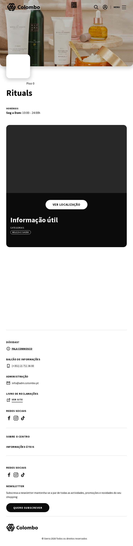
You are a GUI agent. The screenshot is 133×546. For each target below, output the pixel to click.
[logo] (36, 7)
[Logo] (64, 528)
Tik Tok (23, 418)
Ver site (17, 399)
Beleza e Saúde (20, 232)
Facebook (9, 418)
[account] (105, 7)
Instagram (16, 418)
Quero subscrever (27, 508)
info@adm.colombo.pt (25, 383)
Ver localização (66, 205)
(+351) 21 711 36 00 (23, 366)
